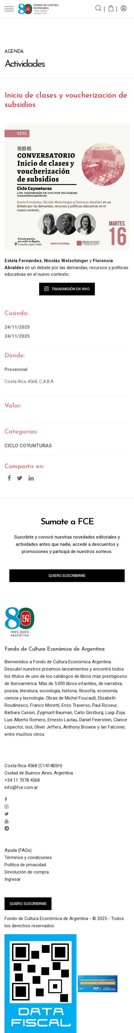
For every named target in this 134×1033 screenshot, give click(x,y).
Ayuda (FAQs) (18, 850)
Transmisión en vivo (67, 288)
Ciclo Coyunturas (28, 446)
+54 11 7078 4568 (22, 780)
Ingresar (13, 879)
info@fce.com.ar (21, 787)
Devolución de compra (27, 872)
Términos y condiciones (28, 857)
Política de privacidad (25, 864)
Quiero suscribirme (66, 576)
